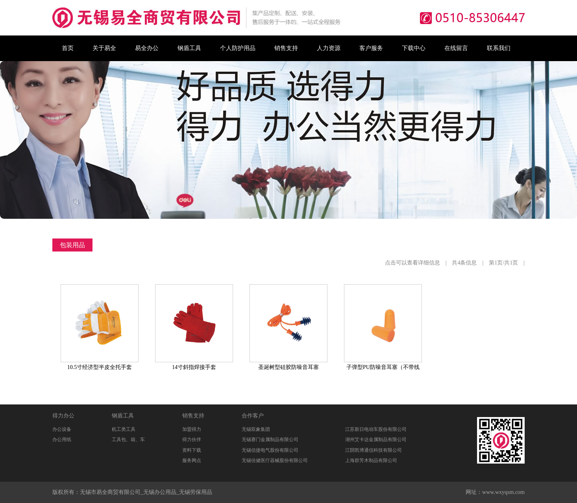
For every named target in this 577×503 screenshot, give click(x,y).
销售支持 (286, 48)
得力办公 (63, 416)
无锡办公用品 (159, 492)
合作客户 (253, 416)
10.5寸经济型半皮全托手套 (99, 367)
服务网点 (191, 460)
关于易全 (104, 48)
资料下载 (191, 450)
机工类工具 (123, 429)
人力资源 (328, 48)
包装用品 (72, 245)
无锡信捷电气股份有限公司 (270, 450)
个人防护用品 (237, 48)
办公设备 (61, 429)
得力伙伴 (191, 439)
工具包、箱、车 (128, 439)
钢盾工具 (189, 48)
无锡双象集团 (256, 429)
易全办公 (147, 48)
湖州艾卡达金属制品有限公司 (376, 439)
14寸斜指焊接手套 (194, 367)
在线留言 (456, 48)
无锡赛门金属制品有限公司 (270, 439)
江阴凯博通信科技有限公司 (373, 450)
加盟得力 (191, 429)
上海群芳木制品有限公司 (371, 460)
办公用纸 (61, 439)
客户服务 (371, 48)
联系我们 (498, 48)
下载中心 (413, 48)
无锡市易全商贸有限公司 (110, 492)
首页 (68, 48)
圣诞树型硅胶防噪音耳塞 (288, 367)
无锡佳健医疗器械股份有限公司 (275, 460)
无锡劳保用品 (195, 492)
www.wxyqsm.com (503, 492)
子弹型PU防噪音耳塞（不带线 (383, 367)
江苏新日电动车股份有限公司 (376, 429)
